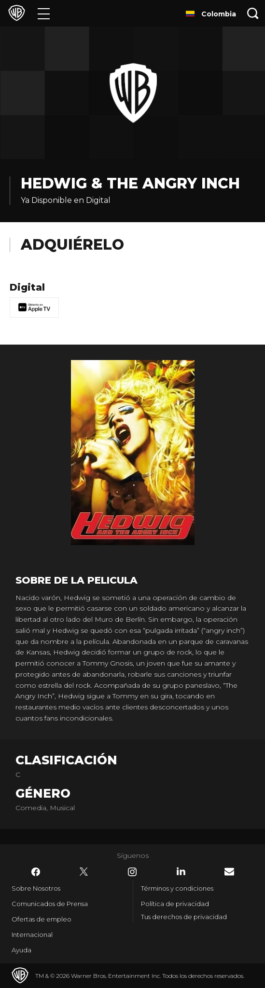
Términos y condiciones (177, 888)
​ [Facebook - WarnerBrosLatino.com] (36, 872)
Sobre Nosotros (36, 888)
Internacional (32, 934)
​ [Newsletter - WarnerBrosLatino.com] (229, 871)
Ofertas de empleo (41, 919)
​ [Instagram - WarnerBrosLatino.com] (132, 872)
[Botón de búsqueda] (253, 13)
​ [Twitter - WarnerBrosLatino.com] (84, 872)
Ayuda (21, 950)
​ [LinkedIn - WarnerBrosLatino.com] (181, 871)
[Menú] (44, 13)
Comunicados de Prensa (50, 904)
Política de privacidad (175, 904)
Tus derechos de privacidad (184, 917)
